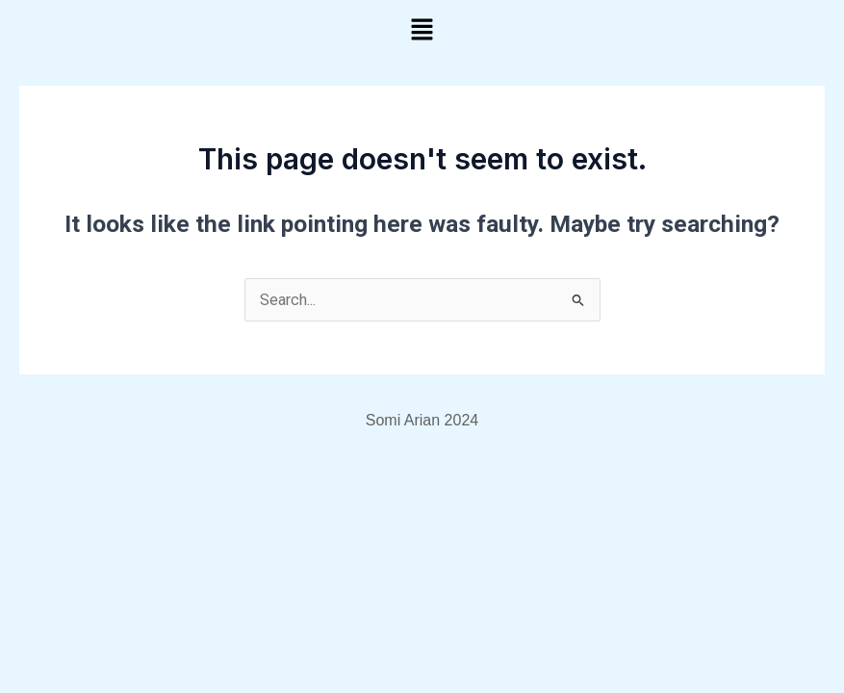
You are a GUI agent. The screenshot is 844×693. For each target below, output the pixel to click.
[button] (421, 31)
